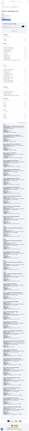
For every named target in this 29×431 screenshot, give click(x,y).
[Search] (23, 26)
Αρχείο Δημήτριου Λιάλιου (15, 6)
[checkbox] (3, 40)
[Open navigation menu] (27, 1)
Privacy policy (9, 429)
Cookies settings (19, 429)
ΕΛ (20, 1)
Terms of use (14, 429)
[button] (2, 429)
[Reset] (26, 26)
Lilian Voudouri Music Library (5, 6)
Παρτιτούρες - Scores (5, 7)
